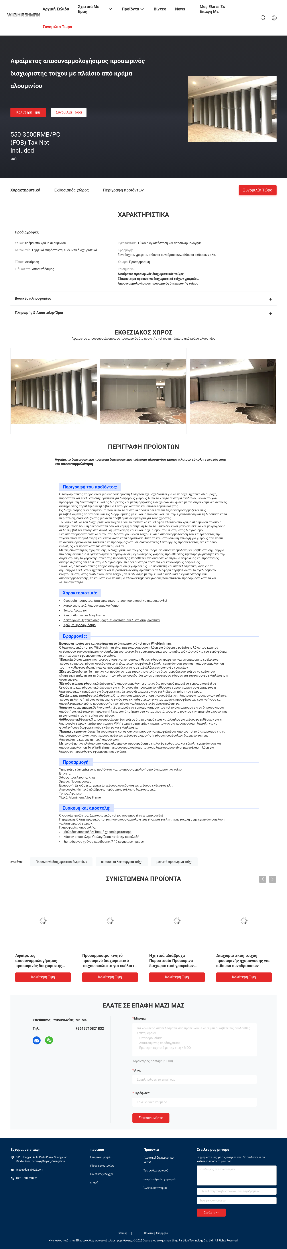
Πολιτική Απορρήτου (156, 1233)
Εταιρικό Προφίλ (100, 1157)
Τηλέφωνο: (142, 1093)
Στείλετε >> (211, 1212)
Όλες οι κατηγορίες (155, 1187)
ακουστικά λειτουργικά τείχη (121, 862)
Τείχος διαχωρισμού (156, 1170)
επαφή (94, 1182)
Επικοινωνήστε (151, 1118)
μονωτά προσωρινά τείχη (175, 862)
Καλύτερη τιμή (28, 112)
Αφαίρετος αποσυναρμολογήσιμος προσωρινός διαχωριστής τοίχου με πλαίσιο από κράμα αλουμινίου (42, 965)
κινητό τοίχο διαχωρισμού (159, 1179)
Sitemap (122, 1233)
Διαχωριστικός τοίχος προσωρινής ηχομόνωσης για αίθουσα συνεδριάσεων (242, 960)
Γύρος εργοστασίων (102, 1165)
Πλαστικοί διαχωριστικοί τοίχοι (159, 1159)
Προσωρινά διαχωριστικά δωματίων (61, 862)
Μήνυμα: (140, 1018)
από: (137, 1070)
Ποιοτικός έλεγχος (102, 1174)
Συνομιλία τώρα (69, 112)
